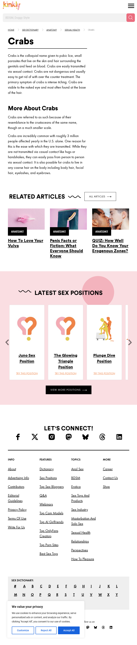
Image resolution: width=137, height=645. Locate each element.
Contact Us (110, 478)
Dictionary (47, 469)
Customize (23, 630)
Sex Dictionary (30, 29)
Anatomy (51, 29)
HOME (11, 29)
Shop (106, 486)
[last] (7, 342)
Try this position (27, 373)
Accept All (69, 630)
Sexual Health (80, 532)
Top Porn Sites (49, 545)
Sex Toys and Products (80, 498)
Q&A (43, 495)
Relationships (80, 541)
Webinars (46, 504)
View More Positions (68, 390)
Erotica (76, 486)
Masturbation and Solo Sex (83, 521)
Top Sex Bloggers (52, 486)
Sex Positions (48, 478)
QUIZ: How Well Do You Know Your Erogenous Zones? (110, 246)
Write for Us (16, 527)
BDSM (75, 478)
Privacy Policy (17, 509)
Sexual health (72, 29)
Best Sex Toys (49, 553)
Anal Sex (77, 469)
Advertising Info (18, 478)
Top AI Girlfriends (51, 522)
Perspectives (79, 550)
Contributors (16, 486)
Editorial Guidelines (15, 498)
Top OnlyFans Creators (49, 533)
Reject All (46, 630)
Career (108, 469)
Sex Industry (79, 509)
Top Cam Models (51, 513)
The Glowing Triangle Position (65, 361)
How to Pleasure (82, 559)
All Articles (100, 196)
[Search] (130, 17)
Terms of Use (17, 518)
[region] (45, 619)
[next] (130, 342)
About (12, 469)
